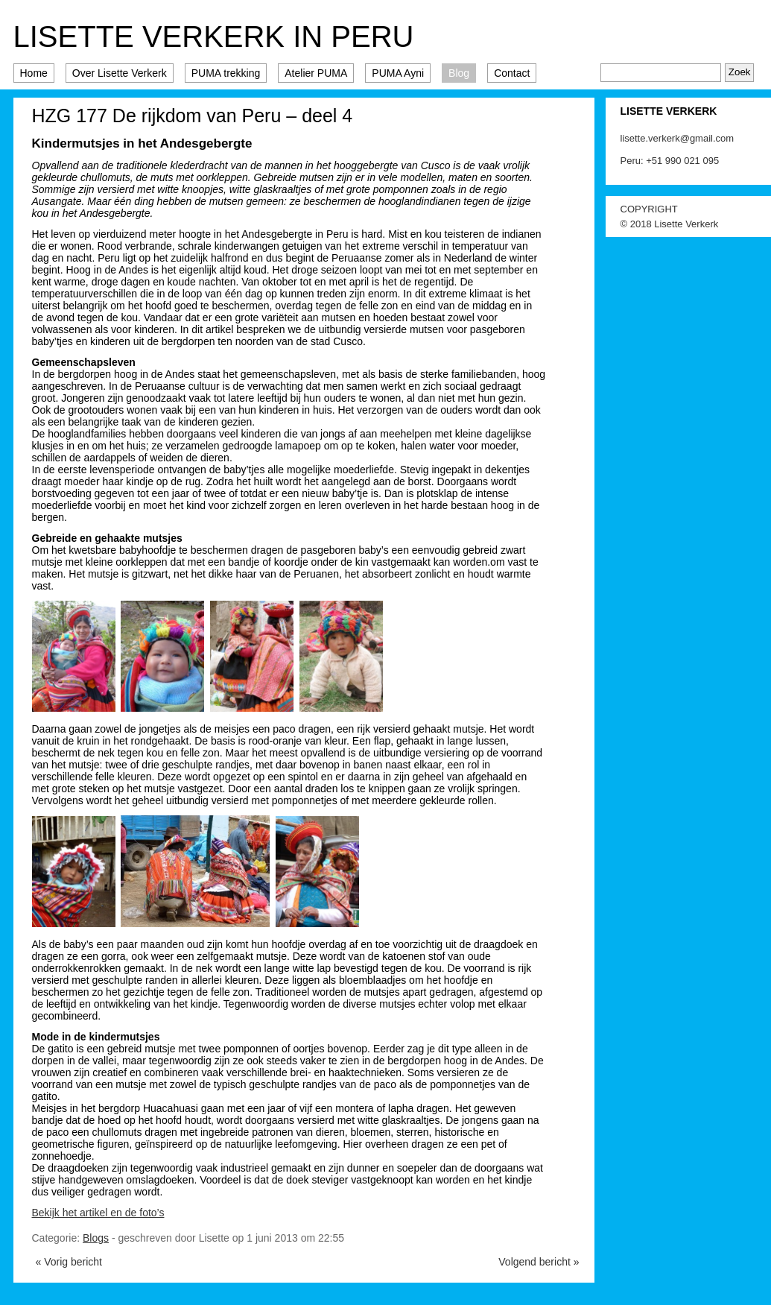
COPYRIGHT (649, 209)
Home (34, 73)
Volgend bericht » (538, 1262)
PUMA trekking (226, 73)
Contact (512, 73)
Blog (458, 73)
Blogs (96, 1238)
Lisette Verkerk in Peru (213, 36)
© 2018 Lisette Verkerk (670, 224)
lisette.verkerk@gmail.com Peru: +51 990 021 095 (677, 149)
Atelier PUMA (316, 73)
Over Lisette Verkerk (119, 73)
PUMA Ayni (398, 73)
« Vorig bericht (69, 1262)
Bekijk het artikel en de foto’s (98, 1213)
